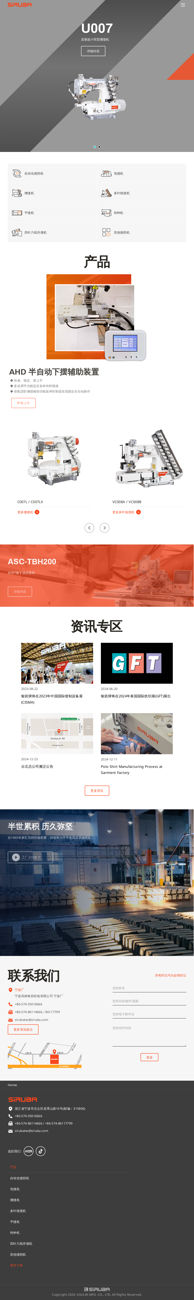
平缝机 (15, 1222)
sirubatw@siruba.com (31, 1020)
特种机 (15, 1232)
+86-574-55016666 (28, 1004)
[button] (95, 147)
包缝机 (15, 1189)
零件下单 (16, 1265)
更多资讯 (97, 790)
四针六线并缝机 (21, 1243)
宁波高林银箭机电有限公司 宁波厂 (39, 999)
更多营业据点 (23, 1029)
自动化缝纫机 (19, 1178)
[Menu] (183, 5)
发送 (149, 1057)
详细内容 (93, 51)
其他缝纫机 (18, 1254)
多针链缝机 (18, 1211)
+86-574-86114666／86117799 (37, 1012)
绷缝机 (15, 1200)
